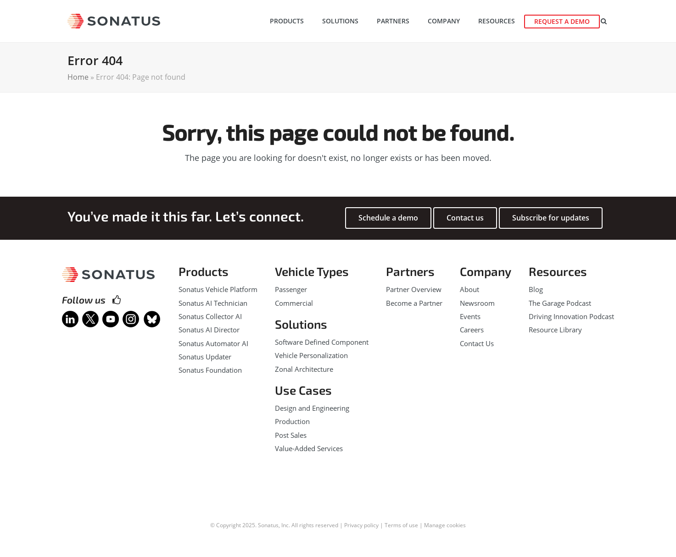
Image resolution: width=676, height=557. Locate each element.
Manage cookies (445, 525)
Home (78, 77)
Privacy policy (361, 525)
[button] (608, 21)
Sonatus (268, 525)
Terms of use (401, 525)
